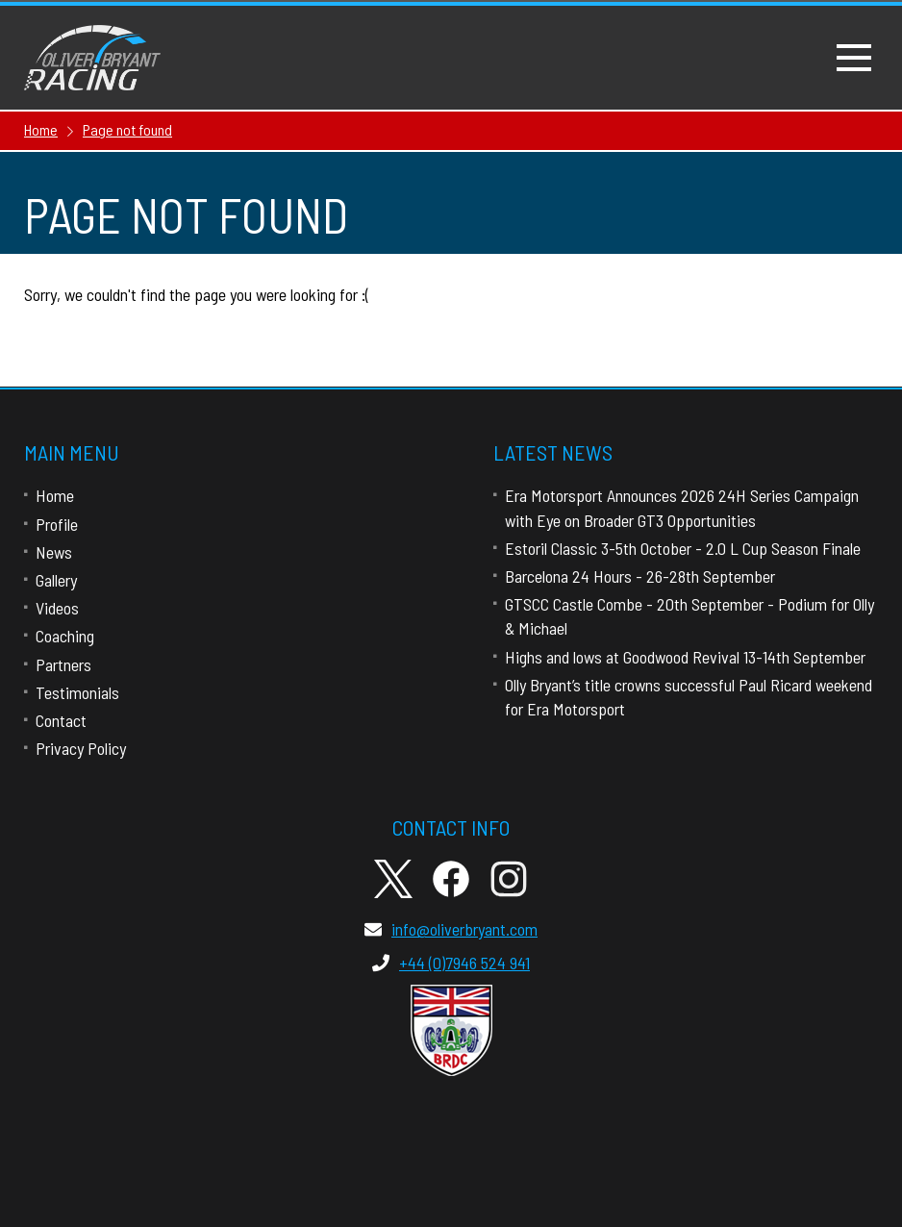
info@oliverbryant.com (451, 928)
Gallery (56, 579)
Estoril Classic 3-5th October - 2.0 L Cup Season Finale (683, 548)
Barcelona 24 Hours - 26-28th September (640, 576)
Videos (57, 607)
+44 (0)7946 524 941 (451, 962)
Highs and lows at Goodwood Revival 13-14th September (685, 656)
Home (55, 495)
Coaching (65, 635)
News (54, 552)
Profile (57, 524)
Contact (61, 720)
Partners (63, 664)
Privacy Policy (81, 748)
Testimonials (77, 692)
